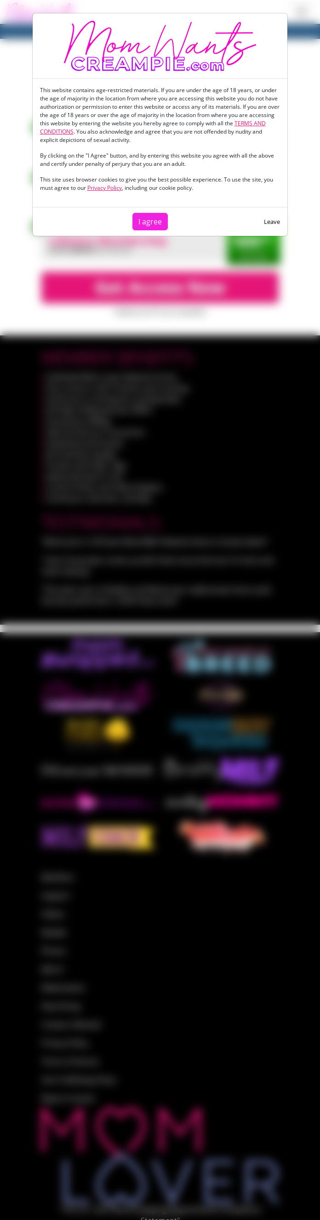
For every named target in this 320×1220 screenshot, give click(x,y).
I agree (150, 222)
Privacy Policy (104, 188)
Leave (272, 221)
